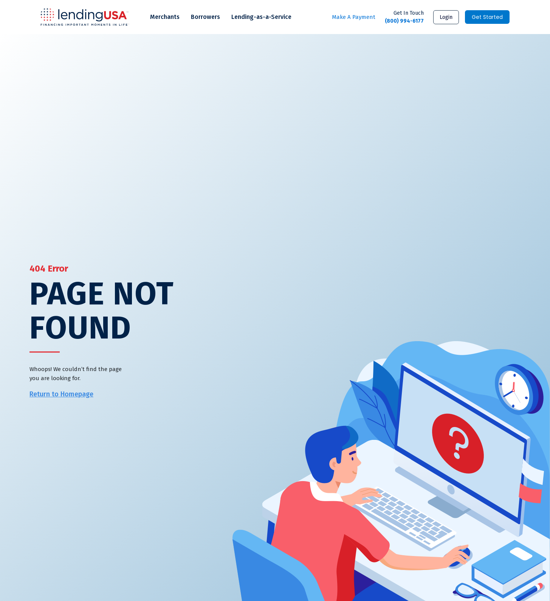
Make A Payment (353, 17)
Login (446, 17)
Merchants (165, 16)
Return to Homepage (61, 394)
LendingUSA (84, 17)
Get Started (487, 17)
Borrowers (205, 16)
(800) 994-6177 (404, 16)
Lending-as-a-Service (261, 16)
